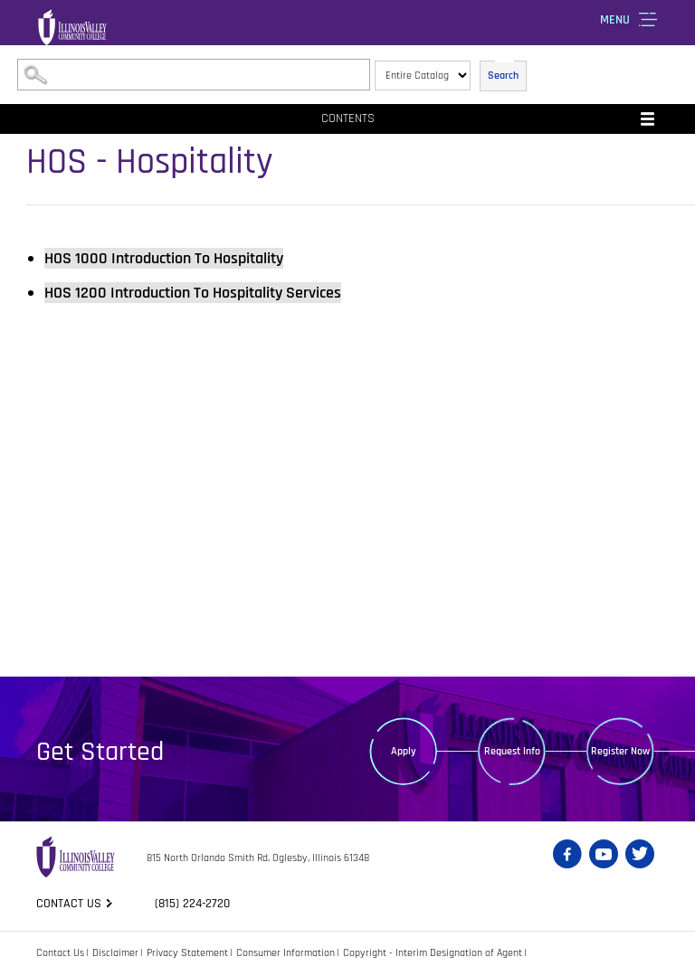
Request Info (512, 751)
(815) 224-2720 (192, 903)
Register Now (620, 751)
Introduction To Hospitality (163, 258)
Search (503, 75)
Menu (615, 20)
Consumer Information (285, 953)
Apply (403, 751)
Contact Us (60, 953)
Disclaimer (115, 953)
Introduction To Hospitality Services (192, 292)
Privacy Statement (187, 953)
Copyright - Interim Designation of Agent (432, 953)
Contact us (68, 903)
